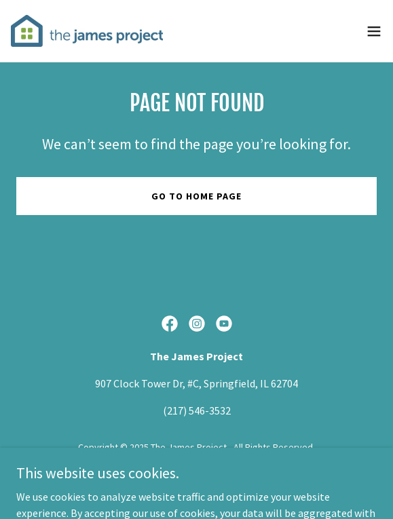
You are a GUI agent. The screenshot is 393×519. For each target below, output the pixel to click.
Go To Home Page (196, 196)
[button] (374, 31)
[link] (87, 30)
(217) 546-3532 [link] (197, 410)
